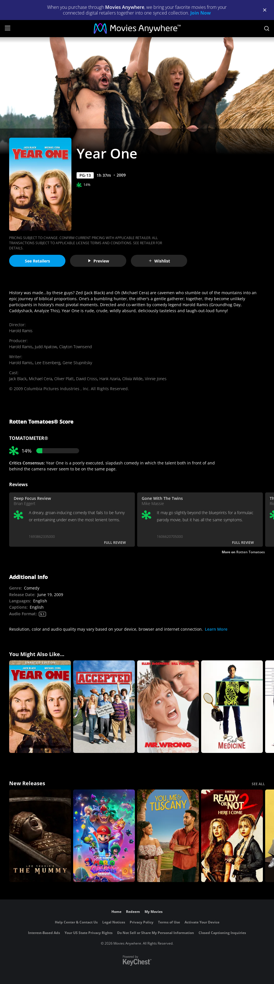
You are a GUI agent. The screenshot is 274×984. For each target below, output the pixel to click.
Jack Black (18, 378)
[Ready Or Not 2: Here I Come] (232, 835)
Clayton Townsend (75, 346)
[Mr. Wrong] (168, 706)
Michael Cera (40, 378)
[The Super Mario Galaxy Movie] (104, 835)
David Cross (86, 378)
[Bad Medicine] (232, 706)
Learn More (216, 629)
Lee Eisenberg (47, 362)
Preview (98, 261)
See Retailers (37, 261)
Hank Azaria (109, 378)
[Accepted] (104, 706)
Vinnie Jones (156, 378)
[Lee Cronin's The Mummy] (40, 835)
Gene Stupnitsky (77, 362)
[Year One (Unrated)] (40, 706)
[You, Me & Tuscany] (168, 835)
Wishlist (159, 261)
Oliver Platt (64, 378)
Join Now (200, 13)
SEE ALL (258, 783)
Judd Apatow (46, 346)
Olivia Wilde (132, 378)
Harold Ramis (21, 330)
